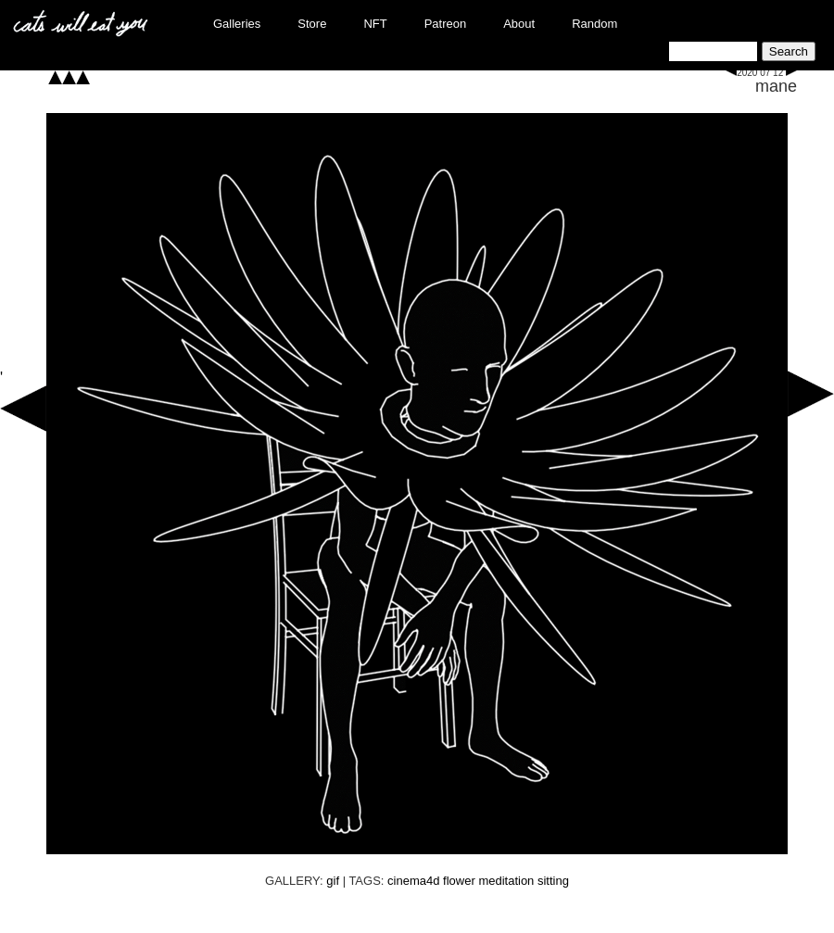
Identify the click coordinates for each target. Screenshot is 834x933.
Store (311, 24)
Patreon (445, 24)
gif (332, 881)
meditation (506, 881)
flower (459, 881)
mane (776, 86)
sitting (553, 881)
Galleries (236, 24)
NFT (374, 24)
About (519, 24)
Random (594, 24)
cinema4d (413, 881)
